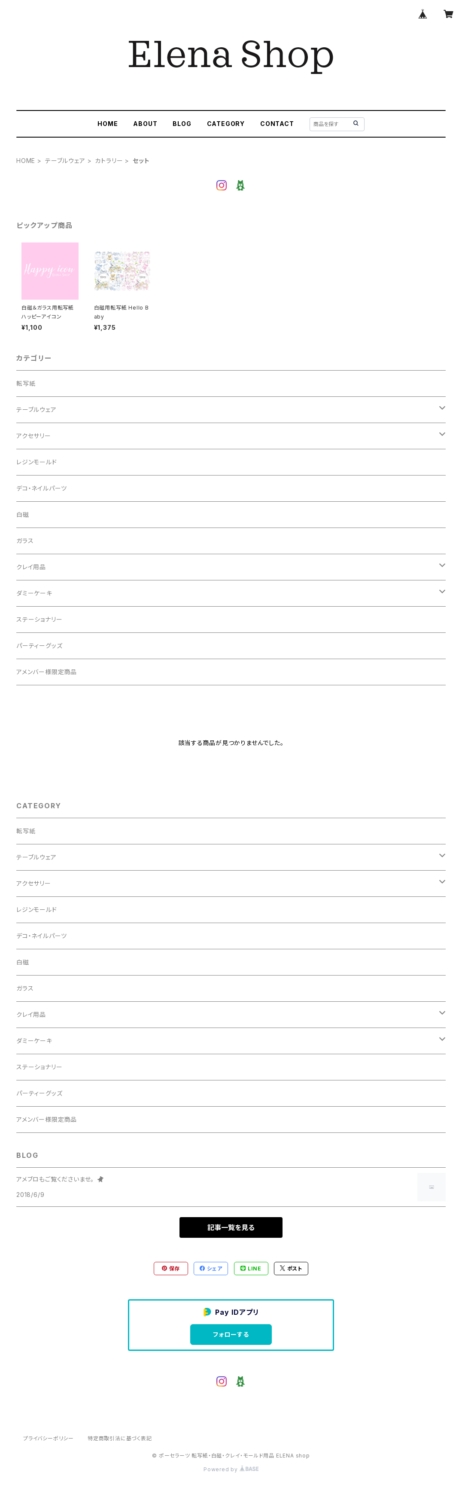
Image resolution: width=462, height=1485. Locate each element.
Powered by (231, 1469)
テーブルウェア (65, 160)
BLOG (182, 123)
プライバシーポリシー (48, 1438)
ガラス (24, 540)
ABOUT (145, 123)
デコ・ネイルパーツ (41, 488)
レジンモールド (36, 462)
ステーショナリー (39, 619)
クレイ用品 (31, 567)
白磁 (22, 514)
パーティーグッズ (39, 645)
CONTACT (277, 123)
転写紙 (25, 383)
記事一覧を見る (231, 1227)
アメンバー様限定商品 (46, 671)
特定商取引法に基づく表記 (120, 1438)
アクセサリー (33, 435)
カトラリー (109, 160)
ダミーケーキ (34, 593)
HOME (107, 123)
